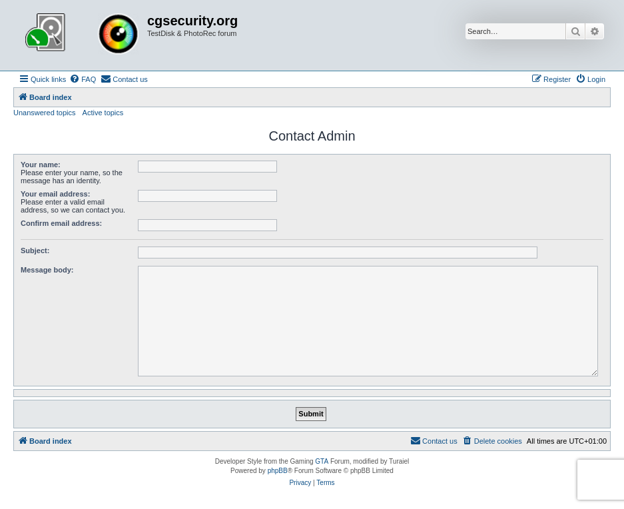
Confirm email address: (61, 223)
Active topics (103, 113)
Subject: (35, 250)
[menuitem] (82, 79)
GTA (321, 461)
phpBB (278, 470)
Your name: (41, 165)
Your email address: (55, 194)
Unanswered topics (44, 113)
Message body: (47, 270)
